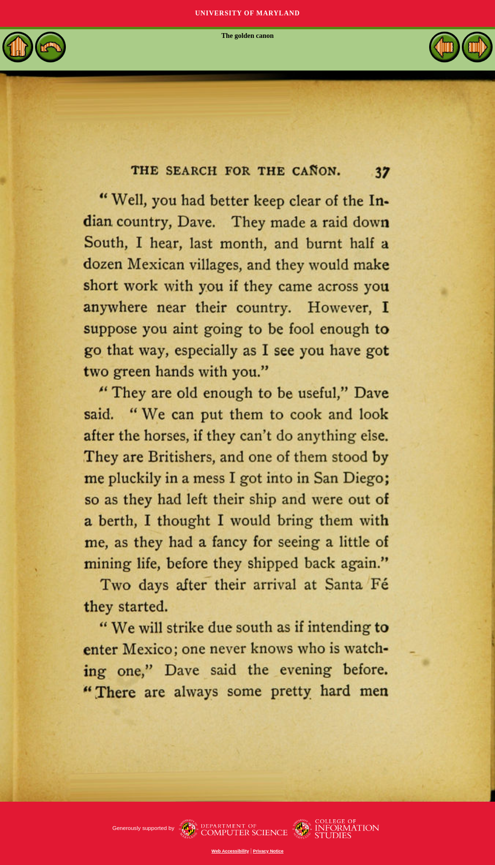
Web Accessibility (230, 851)
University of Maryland (247, 13)
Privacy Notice (268, 851)
